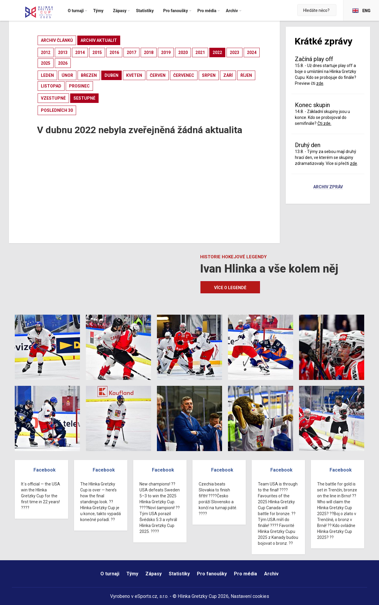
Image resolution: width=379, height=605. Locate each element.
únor (67, 75)
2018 (148, 52)
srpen (209, 75)
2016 (114, 52)
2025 (45, 63)
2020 (183, 52)
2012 (45, 52)
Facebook (44, 470)
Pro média (245, 574)
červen (158, 75)
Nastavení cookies (250, 596)
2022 (217, 52)
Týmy (132, 574)
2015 (97, 52)
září (228, 75)
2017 (131, 52)
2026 (63, 63)
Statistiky (179, 574)
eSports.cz (146, 596)
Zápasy (153, 574)
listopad (51, 86)
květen (134, 75)
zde (319, 83)
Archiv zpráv (328, 187)
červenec (183, 75)
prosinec (79, 86)
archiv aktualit (99, 40)
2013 (63, 52)
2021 (200, 52)
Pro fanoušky (212, 574)
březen (89, 75)
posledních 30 (57, 110)
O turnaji (109, 574)
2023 (234, 52)
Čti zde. (324, 123)
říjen (246, 75)
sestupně (84, 98)
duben (111, 75)
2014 (80, 52)
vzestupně (53, 98)
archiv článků (57, 40)
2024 (251, 52)
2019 (166, 52)
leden (47, 75)
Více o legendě (230, 287)
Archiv (271, 574)
